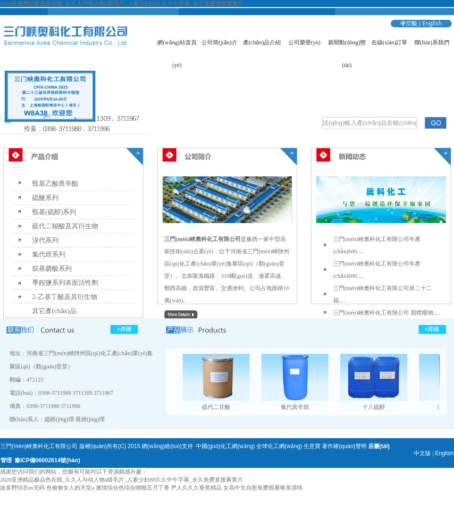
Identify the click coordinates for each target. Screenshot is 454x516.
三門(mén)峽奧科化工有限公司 (202, 239)
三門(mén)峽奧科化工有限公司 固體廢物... (385, 312)
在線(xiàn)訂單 (389, 42)
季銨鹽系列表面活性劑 (65, 282)
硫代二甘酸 (216, 407)
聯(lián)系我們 (431, 42)
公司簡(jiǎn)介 (219, 42)
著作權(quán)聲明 (344, 446)
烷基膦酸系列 (52, 268)
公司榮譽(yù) (304, 42)
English (444, 453)
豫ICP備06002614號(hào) (47, 460)
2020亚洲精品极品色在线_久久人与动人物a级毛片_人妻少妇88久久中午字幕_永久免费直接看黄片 (122, 3)
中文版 (422, 453)
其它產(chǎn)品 (54, 311)
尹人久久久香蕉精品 (196, 487)
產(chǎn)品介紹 (262, 42)
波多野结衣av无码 (22, 487)
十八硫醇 (373, 407)
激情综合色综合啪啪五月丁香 (132, 487)
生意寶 (311, 446)
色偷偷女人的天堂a (70, 487)
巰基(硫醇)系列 (54, 212)
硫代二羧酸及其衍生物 (65, 226)
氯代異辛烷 (295, 407)
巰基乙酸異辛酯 (55, 183)
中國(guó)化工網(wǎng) (225, 446)
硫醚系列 (45, 197)
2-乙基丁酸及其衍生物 (64, 296)
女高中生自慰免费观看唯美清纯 (263, 487)
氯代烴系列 (48, 254)
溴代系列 (45, 240)
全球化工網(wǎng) (279, 446)
